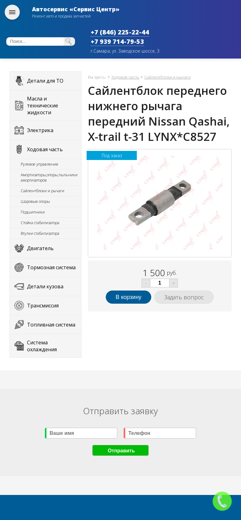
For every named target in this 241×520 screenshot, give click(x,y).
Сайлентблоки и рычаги (42, 190)
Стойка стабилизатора (40, 222)
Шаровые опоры (35, 201)
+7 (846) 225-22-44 (120, 32)
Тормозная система (51, 267)
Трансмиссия (43, 305)
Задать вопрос (184, 297)
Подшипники (33, 212)
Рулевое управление (39, 164)
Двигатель (40, 248)
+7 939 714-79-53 (117, 41)
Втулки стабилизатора (40, 233)
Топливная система (51, 324)
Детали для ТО (45, 80)
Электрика (40, 130)
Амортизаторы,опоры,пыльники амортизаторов (49, 177)
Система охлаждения (42, 346)
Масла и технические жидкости (42, 105)
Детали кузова (45, 286)
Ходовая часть (45, 149)
